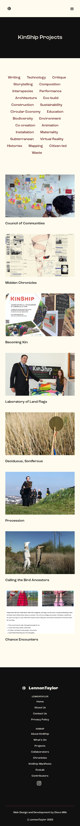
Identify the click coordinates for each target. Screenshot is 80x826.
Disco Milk (60, 812)
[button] (72, 8)
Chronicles (40, 758)
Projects (40, 746)
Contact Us (40, 713)
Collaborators (40, 752)
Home (40, 701)
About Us (40, 707)
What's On (40, 740)
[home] (9, 8)
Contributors (40, 776)
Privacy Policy (40, 719)
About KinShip (40, 734)
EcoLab (40, 770)
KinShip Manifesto (40, 764)
